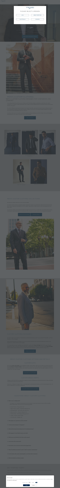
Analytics (33, 482)
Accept (26, 485)
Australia (22, 19)
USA (22, 15)
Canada (37, 19)
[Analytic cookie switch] (36, 482)
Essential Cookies (25, 482)
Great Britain (37, 15)
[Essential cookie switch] (30, 482)
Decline (33, 485)
